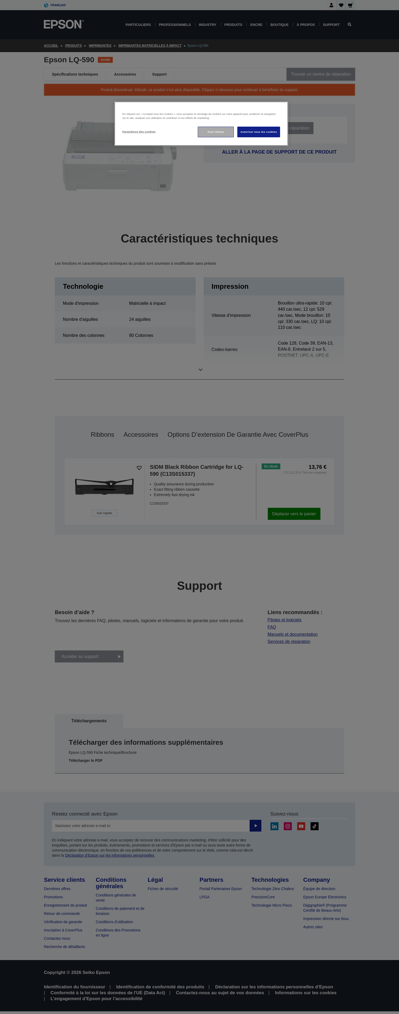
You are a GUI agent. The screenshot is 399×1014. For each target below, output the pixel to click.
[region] (201, 124)
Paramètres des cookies (139, 131)
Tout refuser (215, 131)
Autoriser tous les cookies (258, 131)
